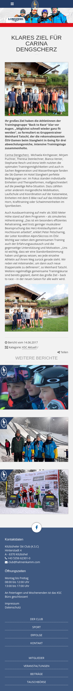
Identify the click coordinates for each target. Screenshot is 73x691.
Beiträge (36, 674)
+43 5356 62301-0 (19, 558)
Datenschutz (13, 607)
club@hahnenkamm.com (24, 562)
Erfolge (36, 635)
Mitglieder (36, 658)
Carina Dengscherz (17, 155)
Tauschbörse (36, 682)
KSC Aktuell (29, 347)
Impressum (12, 603)
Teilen (62, 352)
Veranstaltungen (36, 666)
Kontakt (36, 643)
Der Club (36, 619)
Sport (36, 627)
